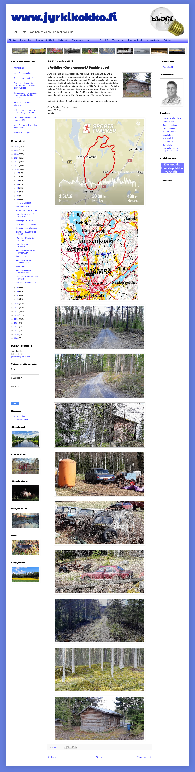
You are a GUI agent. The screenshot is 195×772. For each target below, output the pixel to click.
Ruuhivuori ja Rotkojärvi (26, 210)
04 (17, 287)
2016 (16, 315)
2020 (16, 169)
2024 (16, 154)
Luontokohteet (135, 40)
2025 (16, 150)
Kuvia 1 (90, 40)
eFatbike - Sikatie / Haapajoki (24, 245)
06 (17, 196)
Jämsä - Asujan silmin (172, 118)
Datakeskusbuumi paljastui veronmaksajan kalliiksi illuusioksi (25, 95)
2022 (16, 162)
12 (17, 173)
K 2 (99, 40)
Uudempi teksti (54, 757)
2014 (16, 323)
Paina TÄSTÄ (168, 67)
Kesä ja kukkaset (23, 203)
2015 (16, 319)
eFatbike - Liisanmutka (26, 283)
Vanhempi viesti (144, 757)
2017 (16, 311)
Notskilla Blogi (20, 416)
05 (17, 199)
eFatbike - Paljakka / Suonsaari (25, 215)
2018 (16, 308)
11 (17, 176)
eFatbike (167, 40)
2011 (16, 330)
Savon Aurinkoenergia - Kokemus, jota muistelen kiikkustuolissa (24, 85)
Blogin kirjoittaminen (171, 125)
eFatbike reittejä (170, 131)
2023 (16, 158)
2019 (16, 304)
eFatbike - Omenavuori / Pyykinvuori (26, 251)
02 (17, 295)
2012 (16, 327)
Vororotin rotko (22, 206)
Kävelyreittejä (152, 40)
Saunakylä (167, 145)
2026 (16, 146)
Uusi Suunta (168, 142)
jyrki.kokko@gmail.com (20, 357)
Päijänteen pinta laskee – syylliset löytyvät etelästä (24, 111)
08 (17, 188)
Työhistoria (77, 40)
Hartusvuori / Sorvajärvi (26, 224)
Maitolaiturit (21, 266)
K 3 (106, 40)
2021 (16, 165)
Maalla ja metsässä (24, 220)
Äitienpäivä (21, 256)
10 (17, 180)
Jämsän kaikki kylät (22, 132)
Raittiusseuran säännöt (24, 78)
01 (17, 299)
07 (17, 192)
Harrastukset (26, 40)
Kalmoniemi (19, 68)
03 (17, 291)
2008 (16, 338)
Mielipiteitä (63, 40)
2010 (16, 334)
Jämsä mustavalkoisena (26, 228)
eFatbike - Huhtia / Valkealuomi (24, 271)
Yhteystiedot (118, 40)
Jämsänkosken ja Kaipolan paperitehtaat (172, 149)
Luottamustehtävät (45, 40)
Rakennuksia (168, 138)
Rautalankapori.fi (21, 419)
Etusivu (12, 40)
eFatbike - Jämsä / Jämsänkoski (24, 261)
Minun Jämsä (168, 122)
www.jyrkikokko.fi (64, 16)
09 (17, 184)
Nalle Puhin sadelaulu (23, 73)
